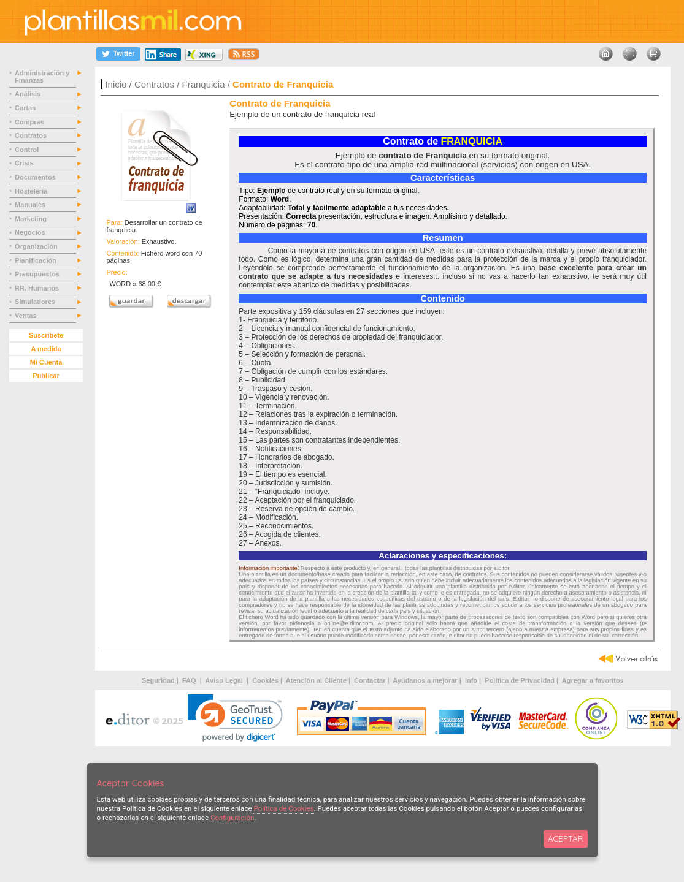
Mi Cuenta (46, 362)
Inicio (115, 84)
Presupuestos (38, 274)
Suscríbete (46, 335)
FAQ (190, 680)
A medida (46, 348)
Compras (30, 122)
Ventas (27, 315)
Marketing (31, 218)
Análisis (28, 93)
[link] (235, 718)
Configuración (232, 817)
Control (27, 149)
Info (471, 680)
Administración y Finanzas (42, 76)
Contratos (154, 84)
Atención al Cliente (316, 680)
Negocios (31, 232)
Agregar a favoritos (593, 680)
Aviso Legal (225, 680)
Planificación (36, 260)
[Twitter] (118, 53)
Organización (37, 246)
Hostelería (32, 191)
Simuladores (36, 301)
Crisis (25, 163)
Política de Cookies (283, 808)
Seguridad (158, 680)
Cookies (265, 680)
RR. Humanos (38, 288)
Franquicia (203, 84)
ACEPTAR (565, 838)
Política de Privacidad (520, 680)
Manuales (32, 204)
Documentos (36, 177)
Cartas (26, 108)
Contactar (369, 680)
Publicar (46, 375)
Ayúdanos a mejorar (425, 680)
